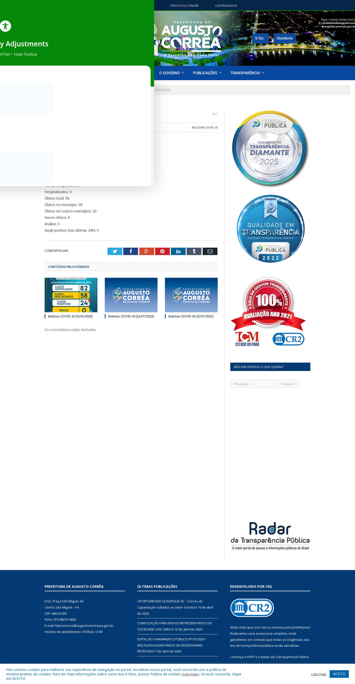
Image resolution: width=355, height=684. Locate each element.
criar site (260, 627)
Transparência (247, 73)
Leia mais (190, 674)
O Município (137, 73)
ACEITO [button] (339, 673)
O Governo (171, 73)
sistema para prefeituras (290, 627)
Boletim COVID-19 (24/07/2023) (131, 316)
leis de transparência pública (251, 645)
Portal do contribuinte (136, 5)
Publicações (207, 73)
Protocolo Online (184, 5)
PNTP (251, 657)
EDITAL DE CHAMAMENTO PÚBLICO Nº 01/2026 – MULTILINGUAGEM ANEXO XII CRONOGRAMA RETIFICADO (172, 645)
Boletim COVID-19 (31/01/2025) (70, 316)
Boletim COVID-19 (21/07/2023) (190, 316)
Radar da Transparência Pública (285, 657)
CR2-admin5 (59, 127)
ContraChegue (226, 5)
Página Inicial (102, 73)
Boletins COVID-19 (205, 127)
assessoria (264, 633)
